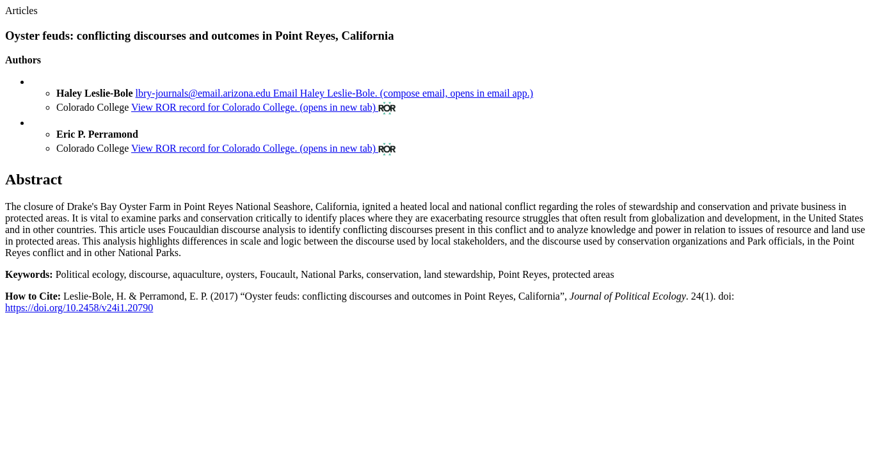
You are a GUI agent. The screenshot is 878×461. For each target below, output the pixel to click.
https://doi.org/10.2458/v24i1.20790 (79, 307)
